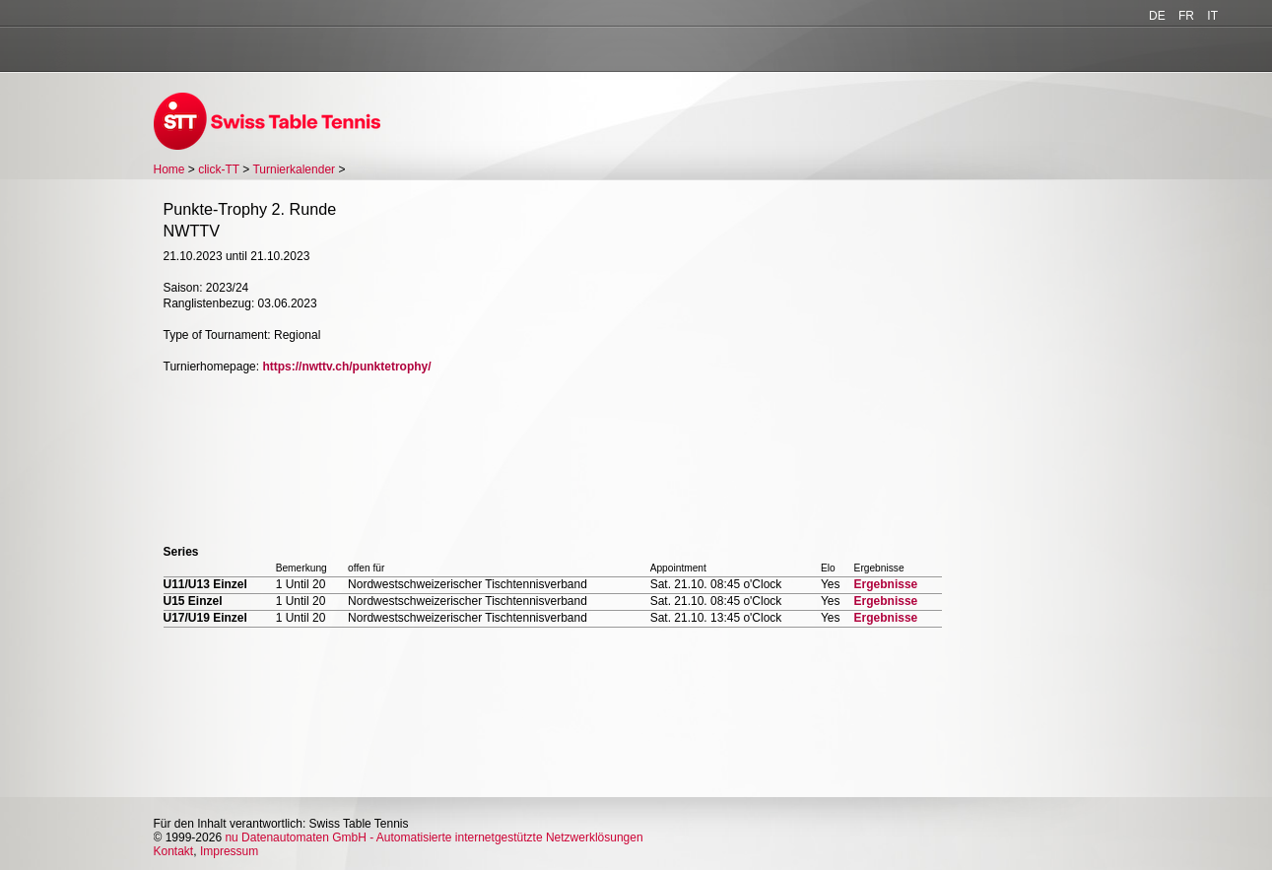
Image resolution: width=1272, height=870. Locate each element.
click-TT (218, 169)
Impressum (229, 851)
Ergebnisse (886, 584)
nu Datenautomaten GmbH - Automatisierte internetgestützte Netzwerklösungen (433, 837)
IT (1212, 16)
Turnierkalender (293, 169)
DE (1157, 16)
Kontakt (174, 851)
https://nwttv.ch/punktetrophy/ (346, 366)
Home (169, 169)
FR (1186, 16)
